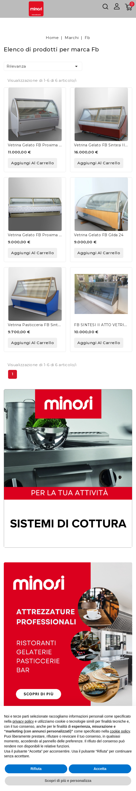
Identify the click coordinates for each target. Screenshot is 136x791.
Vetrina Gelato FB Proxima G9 (36, 145)
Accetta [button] (100, 769)
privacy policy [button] (23, 721)
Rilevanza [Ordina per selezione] (43, 66)
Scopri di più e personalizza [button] (68, 781)
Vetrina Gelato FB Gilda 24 (98, 235)
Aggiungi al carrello (32, 163)
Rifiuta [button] (36, 769)
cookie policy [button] (120, 731)
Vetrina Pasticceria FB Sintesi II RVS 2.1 (45, 325)
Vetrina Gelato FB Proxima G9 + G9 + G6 (46, 235)
